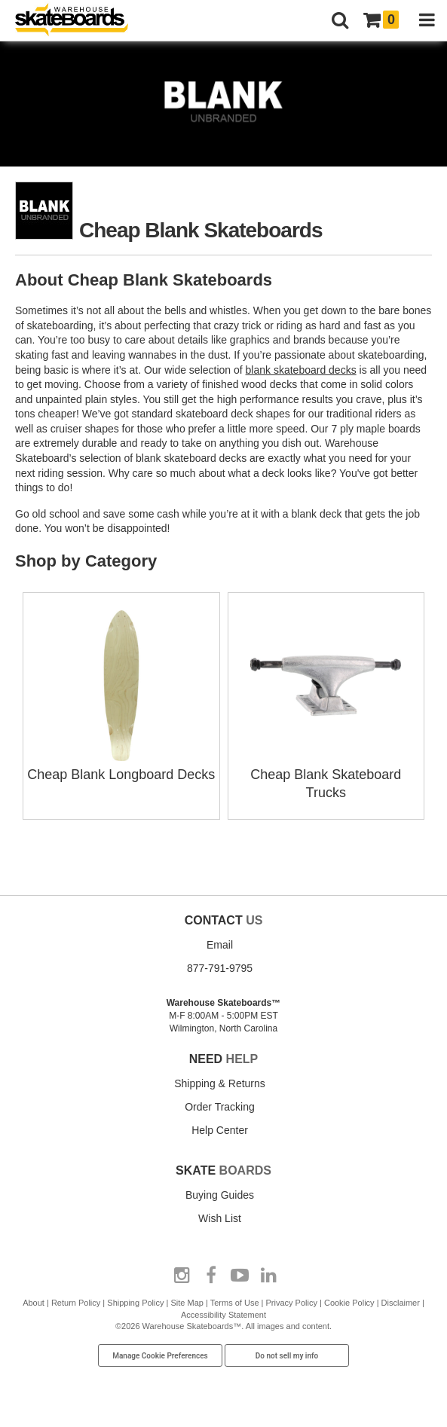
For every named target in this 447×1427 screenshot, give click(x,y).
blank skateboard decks (301, 370)
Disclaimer (400, 1302)
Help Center (219, 1130)
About (33, 1302)
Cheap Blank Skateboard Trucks (325, 774)
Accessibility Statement (223, 1314)
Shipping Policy (135, 1302)
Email (220, 945)
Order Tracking (220, 1107)
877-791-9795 (220, 968)
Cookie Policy (349, 1302)
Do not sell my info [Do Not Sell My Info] (287, 1356)
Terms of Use (234, 1302)
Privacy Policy (291, 1302)
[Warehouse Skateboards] (79, 21)
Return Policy (75, 1302)
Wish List (219, 1218)
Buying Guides (219, 1195)
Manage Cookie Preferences (160, 1356)
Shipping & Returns (219, 1083)
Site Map (187, 1302)
